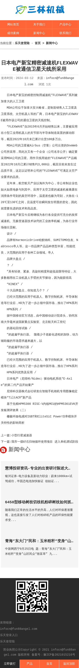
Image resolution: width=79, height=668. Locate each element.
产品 (29, 663)
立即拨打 (10, 663)
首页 (49, 663)
